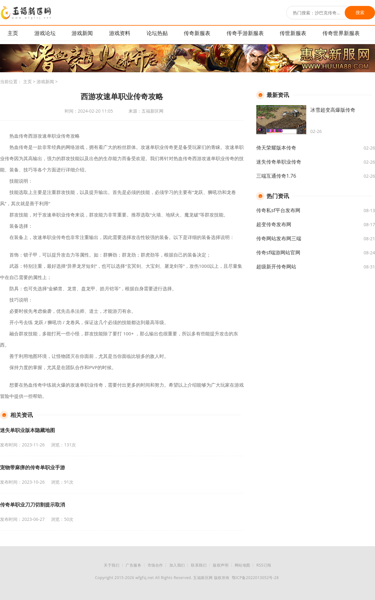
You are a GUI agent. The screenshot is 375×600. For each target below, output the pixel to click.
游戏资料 (119, 33)
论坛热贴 (157, 33)
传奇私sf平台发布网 (278, 210)
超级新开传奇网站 (276, 266)
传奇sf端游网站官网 (278, 252)
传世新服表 (293, 33)
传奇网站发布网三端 (278, 238)
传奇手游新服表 (245, 33)
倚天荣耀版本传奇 (276, 147)
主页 (13, 33)
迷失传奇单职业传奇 (278, 161)
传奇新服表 (197, 33)
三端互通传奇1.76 (276, 175)
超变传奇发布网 (273, 224)
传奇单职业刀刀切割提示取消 (32, 504)
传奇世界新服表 (341, 33)
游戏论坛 (45, 33)
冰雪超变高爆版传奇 (332, 109)
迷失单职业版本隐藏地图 (27, 430)
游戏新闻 (82, 33)
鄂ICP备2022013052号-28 (255, 577)
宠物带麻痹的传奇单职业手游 (32, 467)
